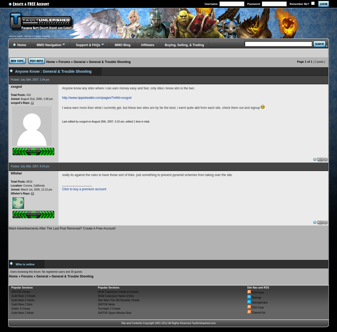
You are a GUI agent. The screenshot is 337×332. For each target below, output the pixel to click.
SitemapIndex (257, 302)
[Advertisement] (168, 243)
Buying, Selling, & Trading (184, 45)
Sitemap (254, 297)
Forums (64, 62)
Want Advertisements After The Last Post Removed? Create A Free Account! (62, 228)
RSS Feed (255, 292)
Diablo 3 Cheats (20, 308)
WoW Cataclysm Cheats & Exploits (118, 291)
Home (50, 62)
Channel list (256, 312)
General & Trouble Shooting (110, 62)
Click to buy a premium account (84, 189)
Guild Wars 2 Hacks (22, 300)
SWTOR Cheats (20, 291)
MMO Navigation (49, 45)
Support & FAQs (88, 45)
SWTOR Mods (106, 304)
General (80, 62)
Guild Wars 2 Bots (21, 304)
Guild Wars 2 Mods (22, 312)
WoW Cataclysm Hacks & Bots (116, 296)
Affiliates (147, 45)
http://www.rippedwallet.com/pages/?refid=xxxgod (96, 98)
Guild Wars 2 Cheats (23, 296)
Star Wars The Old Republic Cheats (119, 300)
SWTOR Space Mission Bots (115, 312)
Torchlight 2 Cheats (109, 308)
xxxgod (83, 121)
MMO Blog (122, 45)
